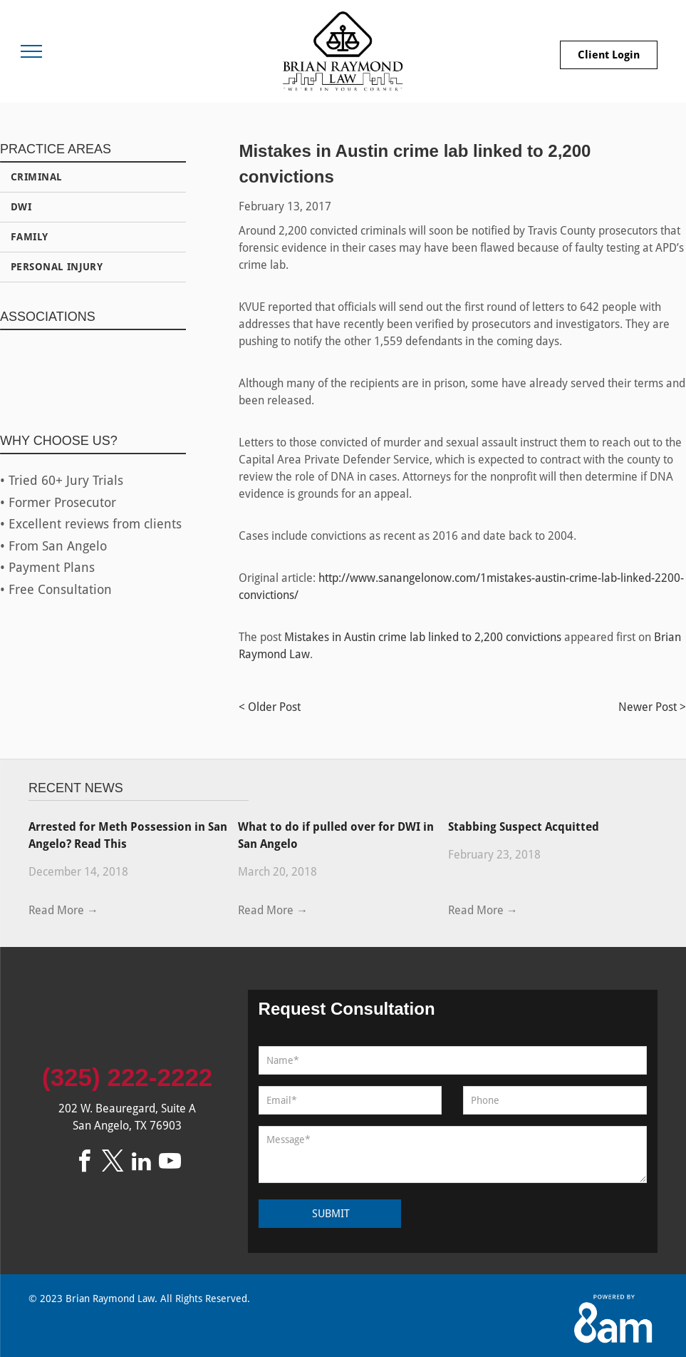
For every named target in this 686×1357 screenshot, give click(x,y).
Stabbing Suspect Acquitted (523, 827)
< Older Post (270, 707)
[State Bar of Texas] (32, 374)
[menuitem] (93, 178)
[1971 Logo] (153, 374)
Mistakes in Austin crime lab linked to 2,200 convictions (422, 637)
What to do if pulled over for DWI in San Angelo (336, 835)
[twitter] (113, 1163)
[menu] (31, 51)
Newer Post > (652, 707)
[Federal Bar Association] (92, 374)
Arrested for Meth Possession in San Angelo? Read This (127, 835)
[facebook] (85, 1163)
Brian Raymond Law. (111, 1298)
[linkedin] (142, 1163)
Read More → (63, 910)
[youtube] (170, 1163)
